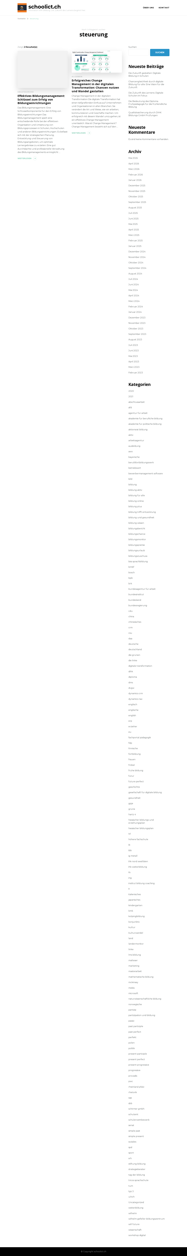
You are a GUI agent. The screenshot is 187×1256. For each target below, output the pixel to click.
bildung (132, 484)
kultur (131, 927)
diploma (132, 677)
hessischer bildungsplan (140, 828)
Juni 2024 (133, 284)
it (129, 889)
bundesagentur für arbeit (142, 589)
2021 (130, 396)
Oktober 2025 (135, 196)
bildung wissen (136, 523)
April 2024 (133, 295)
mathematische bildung (140, 977)
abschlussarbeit (136, 402)
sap (130, 1098)
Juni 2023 (133, 350)
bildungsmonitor (137, 539)
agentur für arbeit (138, 413)
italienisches (134, 894)
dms (130, 682)
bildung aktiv (135, 490)
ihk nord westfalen (138, 861)
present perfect (136, 1059)
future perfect (136, 781)
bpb (130, 578)
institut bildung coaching (141, 883)
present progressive (138, 1065)
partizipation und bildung (141, 1015)
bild (130, 479)
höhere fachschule (138, 839)
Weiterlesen (24, 158)
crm (130, 627)
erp (130, 721)
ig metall (133, 856)
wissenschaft (135, 1230)
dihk (130, 671)
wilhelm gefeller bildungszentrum (146, 1219)
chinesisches (134, 622)
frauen (131, 759)
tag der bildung (136, 1175)
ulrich (131, 1197)
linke (130, 949)
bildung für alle (136, 495)
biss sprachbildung (138, 561)
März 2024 (133, 301)
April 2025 (133, 229)
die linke (132, 660)
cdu (130, 611)
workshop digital (137, 1235)
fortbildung (134, 754)
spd (130, 1147)
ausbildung (134, 446)
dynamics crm (135, 693)
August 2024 (135, 273)
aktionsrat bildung (138, 429)
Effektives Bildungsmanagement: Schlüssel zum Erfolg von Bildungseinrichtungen (41, 99)
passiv (131, 1021)
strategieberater (136, 1169)
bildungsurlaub (136, 550)
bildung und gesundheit (141, 517)
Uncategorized (26, 92)
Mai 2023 (133, 356)
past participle (135, 1026)
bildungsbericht (136, 528)
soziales (132, 1142)
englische (133, 710)
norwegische (135, 1004)
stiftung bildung (137, 1164)
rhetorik (132, 1092)
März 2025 (133, 235)
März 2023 (133, 367)
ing (130, 878)
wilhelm (132, 1213)
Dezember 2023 (136, 317)
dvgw (131, 688)
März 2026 (133, 169)
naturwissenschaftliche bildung (144, 999)
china (131, 616)
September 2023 (137, 334)
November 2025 (136, 191)
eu (129, 732)
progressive (134, 1070)
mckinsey (133, 982)
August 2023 (135, 339)
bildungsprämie (136, 545)
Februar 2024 (135, 306)
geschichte (134, 787)
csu (130, 633)
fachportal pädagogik (139, 737)
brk (130, 583)
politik (131, 1048)
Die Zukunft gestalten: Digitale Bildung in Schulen (144, 74)
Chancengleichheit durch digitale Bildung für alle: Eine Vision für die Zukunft (146, 84)
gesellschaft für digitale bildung (145, 792)
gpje (130, 803)
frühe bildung (135, 770)
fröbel (131, 765)
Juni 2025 (133, 218)
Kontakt (164, 7)
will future (133, 1224)
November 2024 (136, 257)
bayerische (134, 457)
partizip (132, 1010)
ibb (130, 850)
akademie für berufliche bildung (145, 418)
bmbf (131, 567)
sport (131, 1153)
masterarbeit (135, 971)
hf (129, 834)
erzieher (132, 726)
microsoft (133, 993)
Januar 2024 (135, 312)
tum (130, 1186)
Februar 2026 (135, 174)
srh (130, 1158)
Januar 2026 (134, 180)
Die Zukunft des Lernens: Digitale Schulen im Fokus (145, 94)
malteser (133, 960)
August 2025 (135, 207)
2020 (131, 391)
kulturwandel (135, 933)
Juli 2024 (133, 279)
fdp (130, 743)
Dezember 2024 (136, 251)
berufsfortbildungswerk (141, 462)
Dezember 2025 (136, 185)
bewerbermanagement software (145, 473)
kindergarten (135, 905)
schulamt (133, 1114)
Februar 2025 (135, 240)
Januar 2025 (134, 246)
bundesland (134, 600)
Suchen (132, 47)
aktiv (130, 435)
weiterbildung (135, 1208)
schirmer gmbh (136, 1109)
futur (131, 776)
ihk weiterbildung (137, 867)
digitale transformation (140, 666)
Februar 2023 (135, 372)
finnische (133, 748)
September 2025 (137, 202)
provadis (132, 1076)
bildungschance (136, 534)
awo (130, 451)
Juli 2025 (133, 213)
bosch (131, 572)
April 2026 (133, 163)
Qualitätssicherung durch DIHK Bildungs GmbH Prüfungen (144, 114)
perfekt (132, 1037)
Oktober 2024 (135, 262)
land (130, 938)
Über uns (148, 7)
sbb (130, 1103)
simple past (134, 1131)
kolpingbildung (136, 916)
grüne (131, 809)
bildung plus (135, 506)
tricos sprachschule (138, 1180)
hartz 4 (132, 814)
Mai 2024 (133, 290)
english (132, 715)
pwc (130, 1081)
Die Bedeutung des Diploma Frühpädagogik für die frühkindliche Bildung (147, 104)
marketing (133, 966)
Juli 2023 (133, 345)
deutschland (135, 649)
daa (130, 638)
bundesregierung (137, 605)
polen (131, 1043)
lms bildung (134, 955)
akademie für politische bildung (145, 424)
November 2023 (136, 323)
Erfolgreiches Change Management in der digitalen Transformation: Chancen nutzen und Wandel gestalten (95, 86)
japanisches (134, 900)
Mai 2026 (133, 158)
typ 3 (131, 1191)
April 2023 (133, 361)
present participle (137, 1054)
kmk (130, 911)
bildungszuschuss (137, 556)
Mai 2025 (133, 224)
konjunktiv (134, 922)
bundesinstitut (136, 594)
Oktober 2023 (135, 328)
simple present (136, 1136)
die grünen (134, 655)
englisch (132, 704)
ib (129, 845)
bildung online (136, 501)
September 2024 (137, 268)
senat (131, 1125)
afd (130, 407)
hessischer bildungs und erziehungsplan (141, 821)
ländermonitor (136, 944)
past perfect (134, 1032)
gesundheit (134, 798)
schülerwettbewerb (138, 1120)
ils (129, 872)
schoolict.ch (44, 7)
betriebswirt (134, 468)
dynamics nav (135, 699)
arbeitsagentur (136, 440)
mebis (131, 988)
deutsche (133, 644)
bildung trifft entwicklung (142, 512)
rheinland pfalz (136, 1087)
